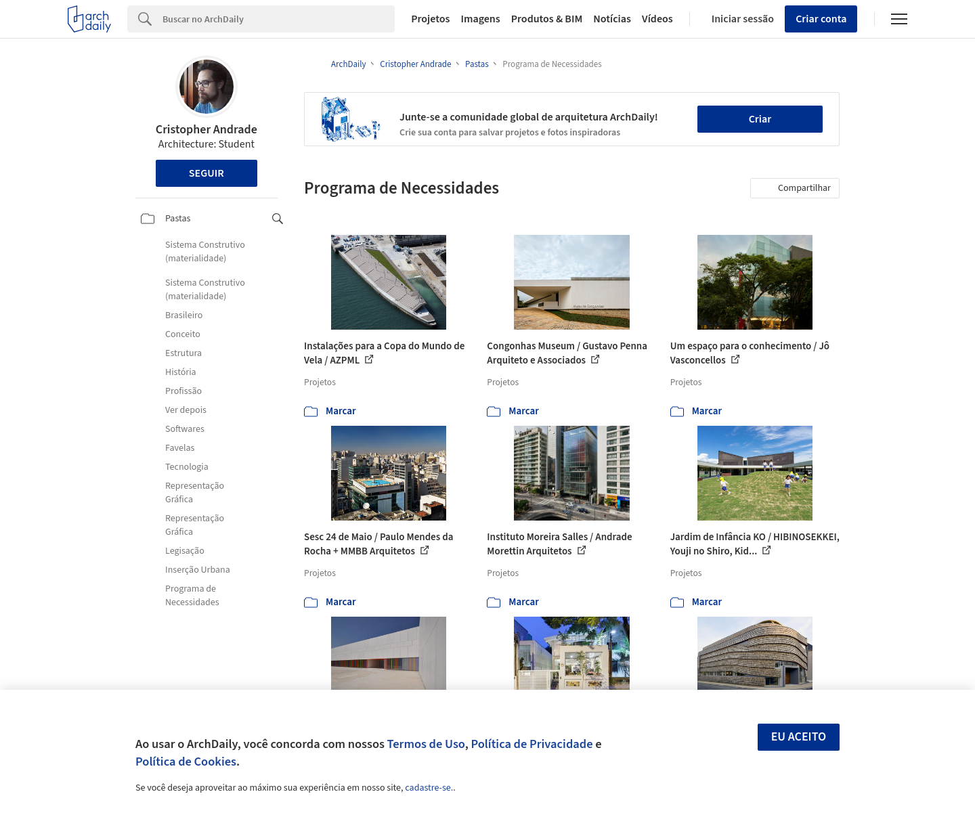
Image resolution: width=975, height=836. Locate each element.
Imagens (480, 19)
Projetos (430, 19)
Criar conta (821, 19)
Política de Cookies (185, 761)
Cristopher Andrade (206, 129)
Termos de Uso (426, 744)
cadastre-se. (429, 788)
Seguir (206, 173)
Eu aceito (799, 736)
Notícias (612, 19)
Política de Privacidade (531, 744)
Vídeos (657, 19)
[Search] (278, 18)
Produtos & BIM (547, 19)
